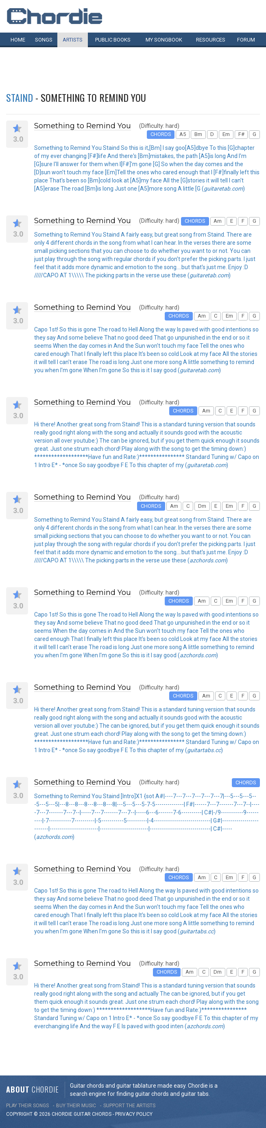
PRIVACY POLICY (134, 1114)
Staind (19, 97)
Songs (43, 40)
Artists (73, 40)
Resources (210, 40)
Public (113, 40)
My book (164, 40)
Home (18, 40)
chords (101, 1114)
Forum (246, 40)
